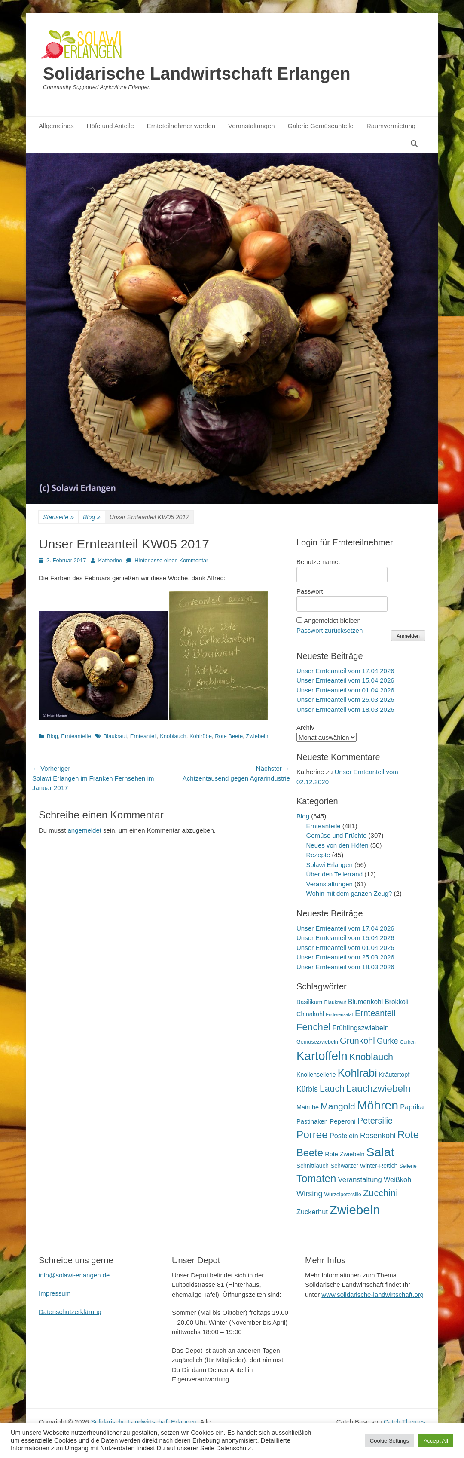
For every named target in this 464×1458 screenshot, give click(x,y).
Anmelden (408, 636)
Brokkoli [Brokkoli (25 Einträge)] (396, 1001)
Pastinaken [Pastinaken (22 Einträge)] (312, 1121)
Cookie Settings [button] (389, 1440)
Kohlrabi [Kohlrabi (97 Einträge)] (357, 1073)
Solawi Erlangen (329, 864)
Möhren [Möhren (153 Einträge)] (377, 1105)
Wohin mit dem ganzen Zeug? (349, 893)
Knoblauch (173, 736)
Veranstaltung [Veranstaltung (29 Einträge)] (360, 1180)
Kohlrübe (200, 736)
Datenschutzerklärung (70, 1311)
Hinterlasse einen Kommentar (171, 560)
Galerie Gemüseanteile (321, 125)
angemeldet (84, 830)
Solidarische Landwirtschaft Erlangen (197, 73)
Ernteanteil (143, 736)
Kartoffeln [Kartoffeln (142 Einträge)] (322, 1056)
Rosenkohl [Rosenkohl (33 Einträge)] (378, 1135)
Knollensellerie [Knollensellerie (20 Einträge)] (316, 1074)
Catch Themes (404, 1421)
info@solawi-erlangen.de (74, 1275)
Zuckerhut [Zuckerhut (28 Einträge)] (312, 1212)
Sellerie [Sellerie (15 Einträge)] (407, 1166)
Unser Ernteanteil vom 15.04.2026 (345, 680)
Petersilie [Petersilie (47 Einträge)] (375, 1120)
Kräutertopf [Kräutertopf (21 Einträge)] (394, 1074)
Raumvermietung (390, 125)
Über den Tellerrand (334, 874)
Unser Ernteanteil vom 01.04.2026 (345, 690)
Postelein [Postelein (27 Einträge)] (344, 1135)
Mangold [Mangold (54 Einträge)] (338, 1106)
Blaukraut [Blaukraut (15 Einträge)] (335, 1002)
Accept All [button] (436, 1440)
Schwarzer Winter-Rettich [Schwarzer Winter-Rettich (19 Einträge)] (363, 1166)
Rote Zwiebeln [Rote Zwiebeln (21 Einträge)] (344, 1154)
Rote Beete (229, 736)
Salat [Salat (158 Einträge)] (380, 1152)
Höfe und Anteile (110, 125)
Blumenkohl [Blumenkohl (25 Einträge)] (365, 1001)
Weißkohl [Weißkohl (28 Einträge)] (398, 1179)
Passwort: (310, 591)
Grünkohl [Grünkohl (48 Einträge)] (357, 1040)
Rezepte (318, 854)
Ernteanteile (76, 736)
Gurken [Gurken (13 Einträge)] (408, 1041)
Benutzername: (318, 561)
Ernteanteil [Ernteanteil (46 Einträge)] (375, 1013)
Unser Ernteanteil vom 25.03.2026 (345, 699)
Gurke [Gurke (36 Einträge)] (387, 1041)
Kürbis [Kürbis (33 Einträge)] (307, 1089)
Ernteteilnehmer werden (181, 125)
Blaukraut (115, 736)
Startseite (58, 517)
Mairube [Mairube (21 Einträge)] (307, 1107)
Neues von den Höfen (337, 845)
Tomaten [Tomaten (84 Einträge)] (316, 1178)
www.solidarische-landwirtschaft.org (372, 1294)
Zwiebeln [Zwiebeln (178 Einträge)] (355, 1210)
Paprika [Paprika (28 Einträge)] (412, 1107)
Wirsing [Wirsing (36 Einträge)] (309, 1193)
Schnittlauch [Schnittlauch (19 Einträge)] (312, 1166)
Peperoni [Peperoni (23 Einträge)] (342, 1121)
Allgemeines (56, 125)
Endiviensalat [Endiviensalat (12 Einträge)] (339, 1014)
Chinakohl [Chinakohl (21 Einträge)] (310, 1014)
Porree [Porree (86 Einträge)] (312, 1134)
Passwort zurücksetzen (329, 630)
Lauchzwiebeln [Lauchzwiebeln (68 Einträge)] (378, 1088)
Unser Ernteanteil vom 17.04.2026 (345, 670)
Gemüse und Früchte (336, 835)
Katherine (110, 560)
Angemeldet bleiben (332, 620)
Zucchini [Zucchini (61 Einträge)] (380, 1193)
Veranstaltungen (251, 125)
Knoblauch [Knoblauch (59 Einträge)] (371, 1056)
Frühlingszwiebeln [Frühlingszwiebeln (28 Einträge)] (360, 1028)
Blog (92, 517)
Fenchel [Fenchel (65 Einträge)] (313, 1027)
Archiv (305, 727)
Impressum (54, 1293)
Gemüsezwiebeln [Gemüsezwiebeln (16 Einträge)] (317, 1042)
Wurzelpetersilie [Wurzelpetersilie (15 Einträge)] (342, 1195)
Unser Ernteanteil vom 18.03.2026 (345, 709)
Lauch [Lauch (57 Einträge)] (332, 1089)
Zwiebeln (257, 736)
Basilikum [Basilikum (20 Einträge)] (309, 1002)
